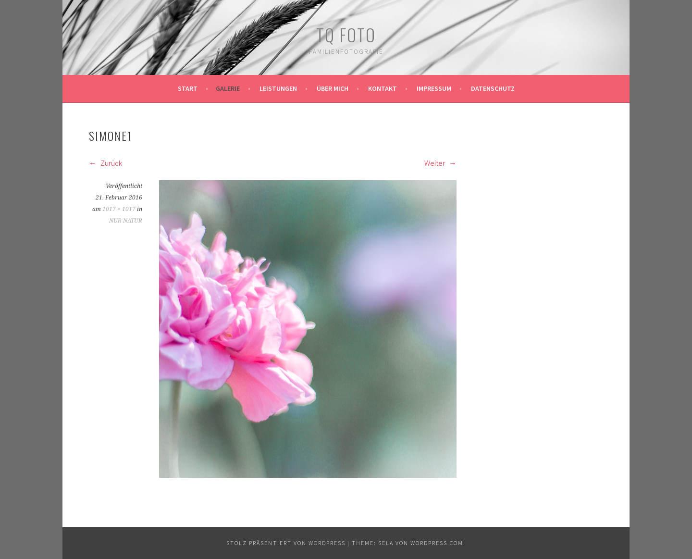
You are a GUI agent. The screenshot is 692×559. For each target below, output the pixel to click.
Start (188, 88)
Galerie (228, 88)
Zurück (105, 163)
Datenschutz (493, 88)
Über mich (332, 88)
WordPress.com (436, 543)
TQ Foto (346, 34)
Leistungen (278, 88)
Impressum (434, 88)
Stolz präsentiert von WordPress (286, 543)
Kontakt (382, 88)
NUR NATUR (125, 220)
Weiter (440, 163)
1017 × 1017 (119, 209)
